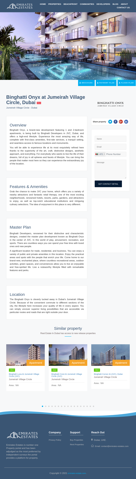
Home (43, 4)
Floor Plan (126, 83)
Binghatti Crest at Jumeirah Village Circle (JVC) (66, 375)
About (124, 4)
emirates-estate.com (77, 473)
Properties (54, 4)
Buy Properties (76, 440)
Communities (87, 4)
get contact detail (108, 184)
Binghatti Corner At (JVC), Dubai (108, 374)
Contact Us (123, 7)
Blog (115, 4)
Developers (103, 4)
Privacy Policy (55, 440)
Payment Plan (106, 83)
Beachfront (71, 4)
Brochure (86, 83)
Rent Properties (77, 444)
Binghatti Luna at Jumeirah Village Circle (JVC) (24, 375)
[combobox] (100, 154)
